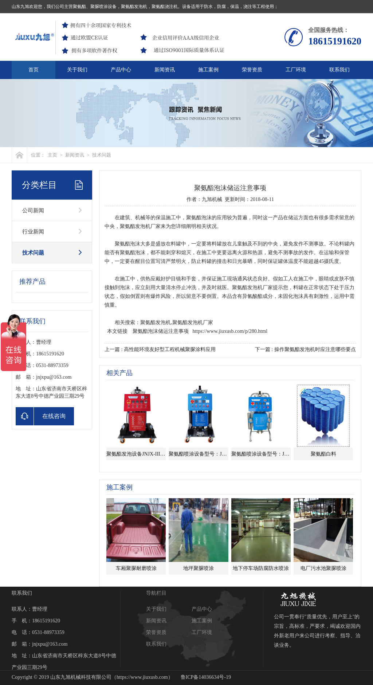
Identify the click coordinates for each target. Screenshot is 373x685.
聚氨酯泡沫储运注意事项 (161, 331)
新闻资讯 (164, 69)
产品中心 (121, 69)
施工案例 (208, 69)
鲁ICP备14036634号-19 (206, 677)
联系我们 (339, 69)
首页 (33, 69)
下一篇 (305, 349)
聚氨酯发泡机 (135, 226)
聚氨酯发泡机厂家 (252, 287)
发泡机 (163, 322)
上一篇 (160, 349)
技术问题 (101, 155)
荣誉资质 (252, 69)
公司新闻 (33, 210)
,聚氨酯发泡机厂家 (192, 322)
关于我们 (77, 69)
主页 (52, 155)
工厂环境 (296, 69)
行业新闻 (33, 232)
